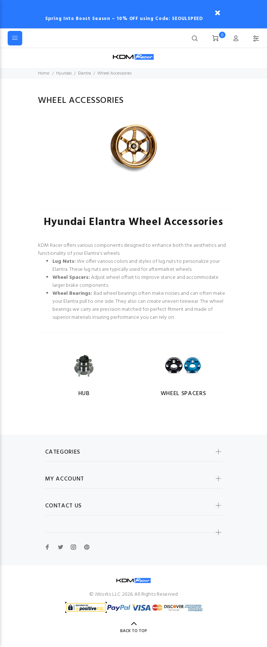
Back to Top (133, 631)
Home (43, 73)
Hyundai (64, 73)
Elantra (84, 73)
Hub (84, 393)
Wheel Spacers (183, 393)
